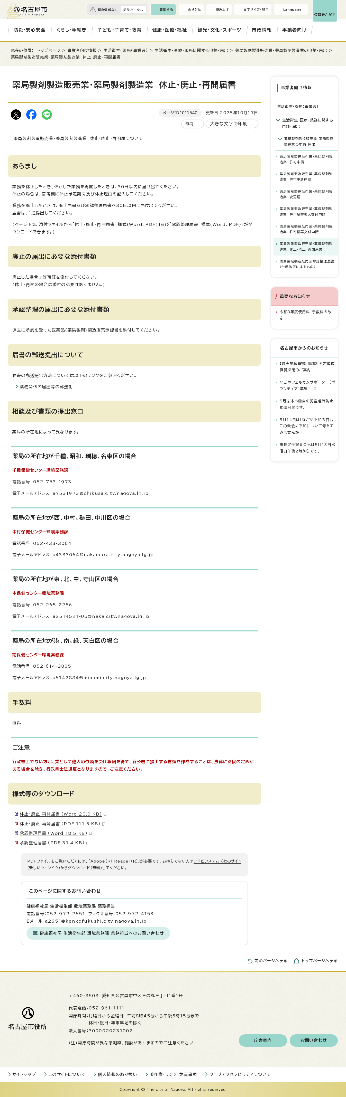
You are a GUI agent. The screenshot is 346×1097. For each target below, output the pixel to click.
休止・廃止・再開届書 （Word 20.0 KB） (63, 814)
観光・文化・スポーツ (219, 30)
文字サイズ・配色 (256, 9)
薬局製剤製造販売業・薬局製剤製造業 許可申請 (306, 159)
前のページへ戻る (271, 961)
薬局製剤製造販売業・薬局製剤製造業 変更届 (306, 194)
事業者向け (294, 30)
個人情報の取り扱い (117, 1074)
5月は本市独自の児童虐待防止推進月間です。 (306, 404)
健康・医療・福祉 (169, 30)
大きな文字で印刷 (229, 123)
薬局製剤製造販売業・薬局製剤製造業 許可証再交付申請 (306, 229)
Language (292, 9)
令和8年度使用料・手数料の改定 (306, 315)
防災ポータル (133, 9)
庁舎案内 (263, 1040)
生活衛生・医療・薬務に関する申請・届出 (191, 50)
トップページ (49, 50)
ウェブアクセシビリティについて (240, 1074)
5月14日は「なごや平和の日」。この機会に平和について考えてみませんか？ (307, 426)
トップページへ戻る (320, 961)
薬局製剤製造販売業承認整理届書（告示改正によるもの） (307, 264)
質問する (166, 9)
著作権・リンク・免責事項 (173, 1074)
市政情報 (262, 30)
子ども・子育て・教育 (119, 30)
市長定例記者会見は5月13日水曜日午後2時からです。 (307, 448)
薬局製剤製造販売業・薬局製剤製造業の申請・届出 (281, 50)
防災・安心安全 (30, 30)
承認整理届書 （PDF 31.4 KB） (54, 843)
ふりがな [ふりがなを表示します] (194, 9)
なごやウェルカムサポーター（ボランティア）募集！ (307, 385)
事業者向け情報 (81, 50)
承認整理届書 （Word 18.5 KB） (56, 833)
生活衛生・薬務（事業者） (125, 50)
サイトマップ (24, 1074)
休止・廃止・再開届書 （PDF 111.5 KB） (62, 824)
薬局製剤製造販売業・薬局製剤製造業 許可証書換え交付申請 (306, 211)
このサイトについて (67, 1074)
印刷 (189, 124)
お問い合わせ (314, 1040)
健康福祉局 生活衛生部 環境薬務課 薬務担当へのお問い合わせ (102, 933)
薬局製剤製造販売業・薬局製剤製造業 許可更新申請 (306, 176)
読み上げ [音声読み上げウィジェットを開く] (222, 9)
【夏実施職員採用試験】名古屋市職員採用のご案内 (307, 367)
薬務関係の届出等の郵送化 (46, 387)
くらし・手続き (71, 30)
